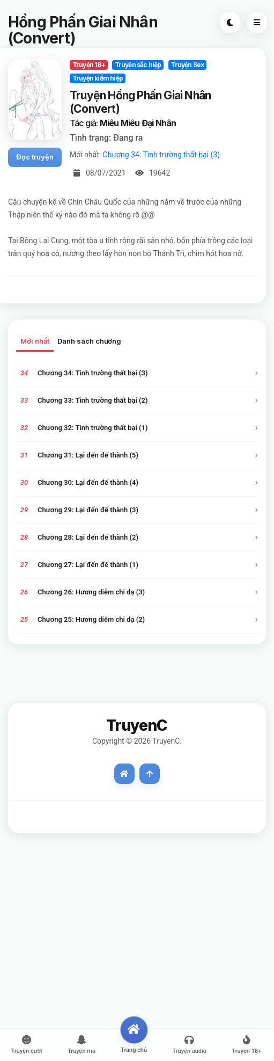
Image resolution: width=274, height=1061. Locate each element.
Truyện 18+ (88, 65)
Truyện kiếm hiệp (97, 78)
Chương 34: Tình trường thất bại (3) (161, 154)
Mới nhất (34, 341)
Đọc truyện (35, 156)
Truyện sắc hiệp (138, 65)
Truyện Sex (187, 65)
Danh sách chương (89, 341)
